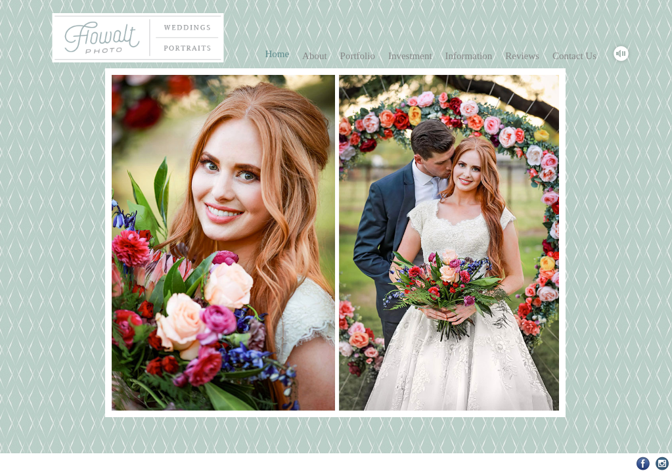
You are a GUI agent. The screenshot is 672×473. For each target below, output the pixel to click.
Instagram (662, 463)
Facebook (643, 463)
